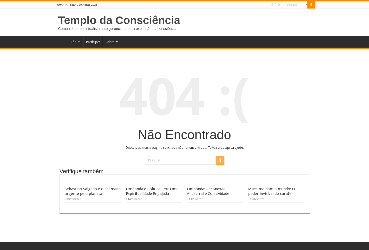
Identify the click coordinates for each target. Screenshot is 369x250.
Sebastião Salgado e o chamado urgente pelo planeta (93, 191)
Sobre (109, 42)
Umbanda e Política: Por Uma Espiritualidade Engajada (152, 191)
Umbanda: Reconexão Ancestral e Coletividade (208, 191)
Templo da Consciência (119, 20)
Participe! (93, 42)
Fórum (75, 42)
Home (61, 41)
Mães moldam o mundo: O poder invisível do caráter (271, 191)
